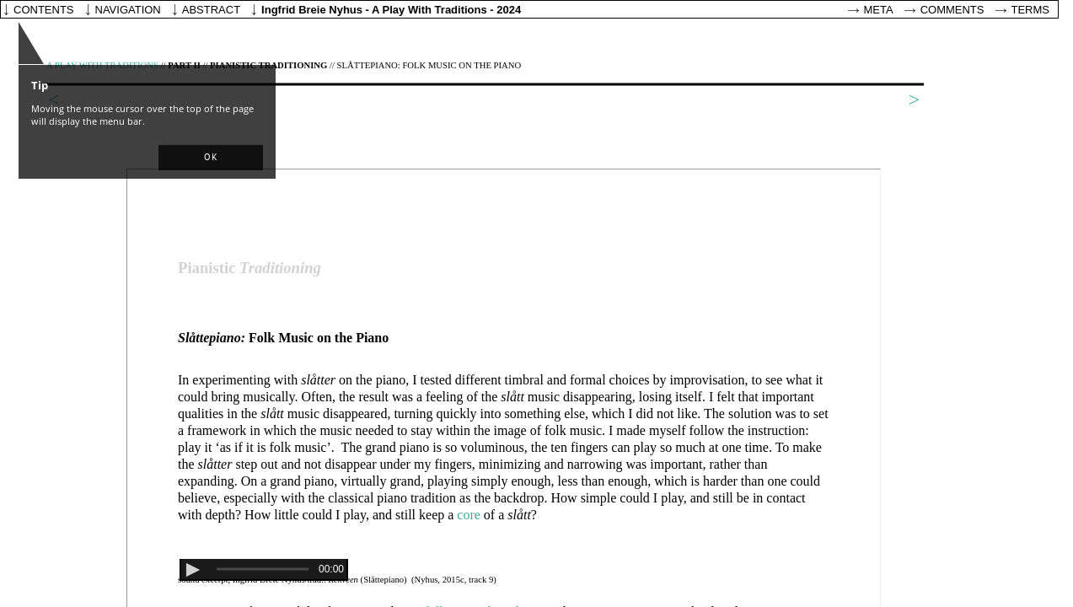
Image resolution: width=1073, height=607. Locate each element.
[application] (264, 570)
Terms (1030, 9)
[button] (210, 157)
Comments (952, 9)
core (468, 515)
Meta (878, 9)
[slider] (263, 569)
